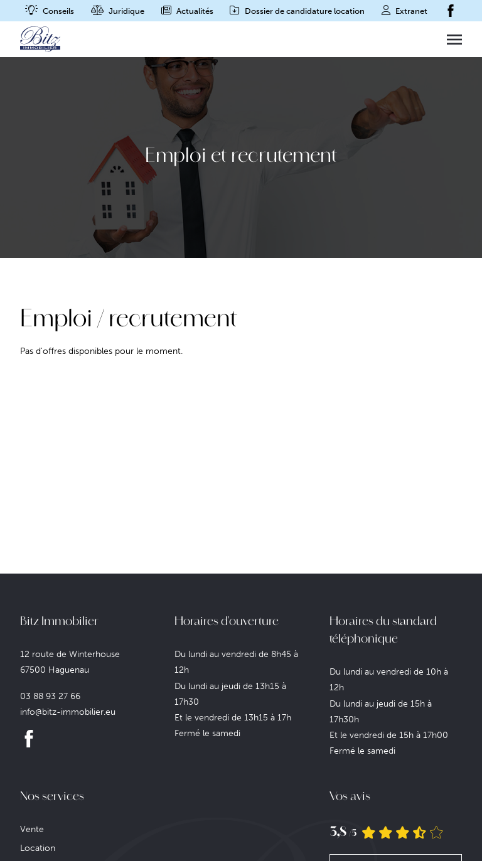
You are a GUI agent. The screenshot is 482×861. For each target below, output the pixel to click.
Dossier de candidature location (305, 11)
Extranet (411, 11)
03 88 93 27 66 (50, 696)
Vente (32, 829)
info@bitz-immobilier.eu (67, 712)
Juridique (126, 11)
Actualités (194, 11)
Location (37, 848)
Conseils (58, 11)
